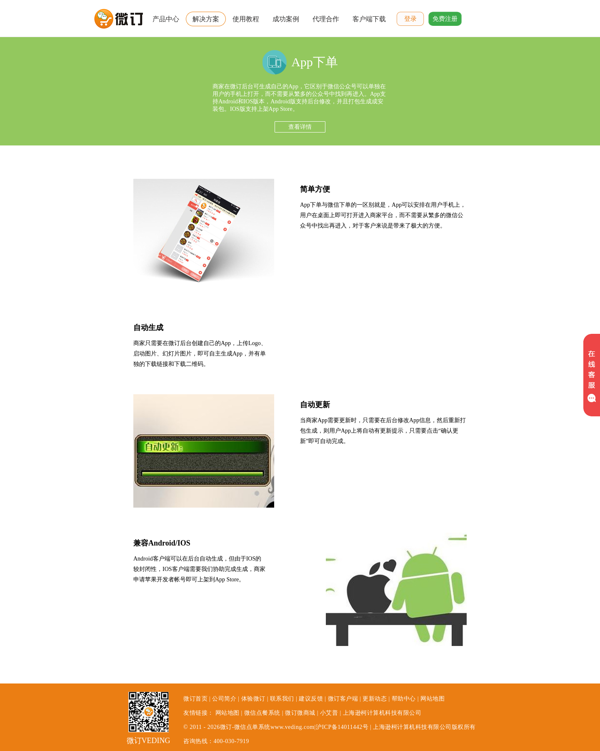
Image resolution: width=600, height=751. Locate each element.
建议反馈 (311, 699)
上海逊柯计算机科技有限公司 (382, 713)
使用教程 (245, 19)
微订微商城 (300, 713)
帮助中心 (404, 699)
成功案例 (285, 19)
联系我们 (282, 699)
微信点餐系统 (262, 713)
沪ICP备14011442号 (342, 727)
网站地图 (432, 699)
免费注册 (445, 18)
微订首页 (195, 699)
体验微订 (253, 699)
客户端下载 (369, 19)
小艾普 (329, 713)
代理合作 (325, 19)
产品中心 (165, 19)
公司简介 (224, 699)
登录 (410, 18)
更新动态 (374, 699)
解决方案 (205, 19)
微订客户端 (343, 699)
